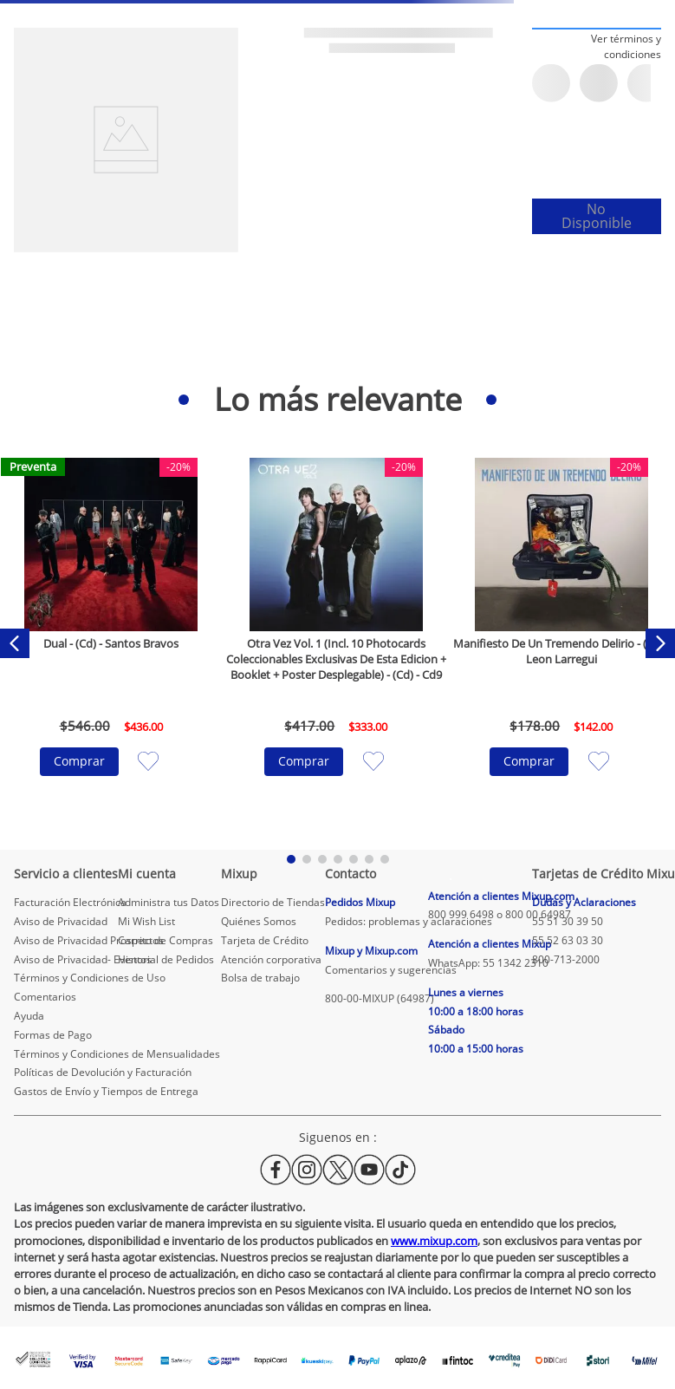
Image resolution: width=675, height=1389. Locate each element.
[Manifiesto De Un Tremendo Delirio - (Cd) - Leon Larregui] (561, 643)
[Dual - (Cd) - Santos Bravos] (111, 643)
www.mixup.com (434, 1241)
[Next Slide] (660, 643)
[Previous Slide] (14, 643)
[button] (596, 46)
